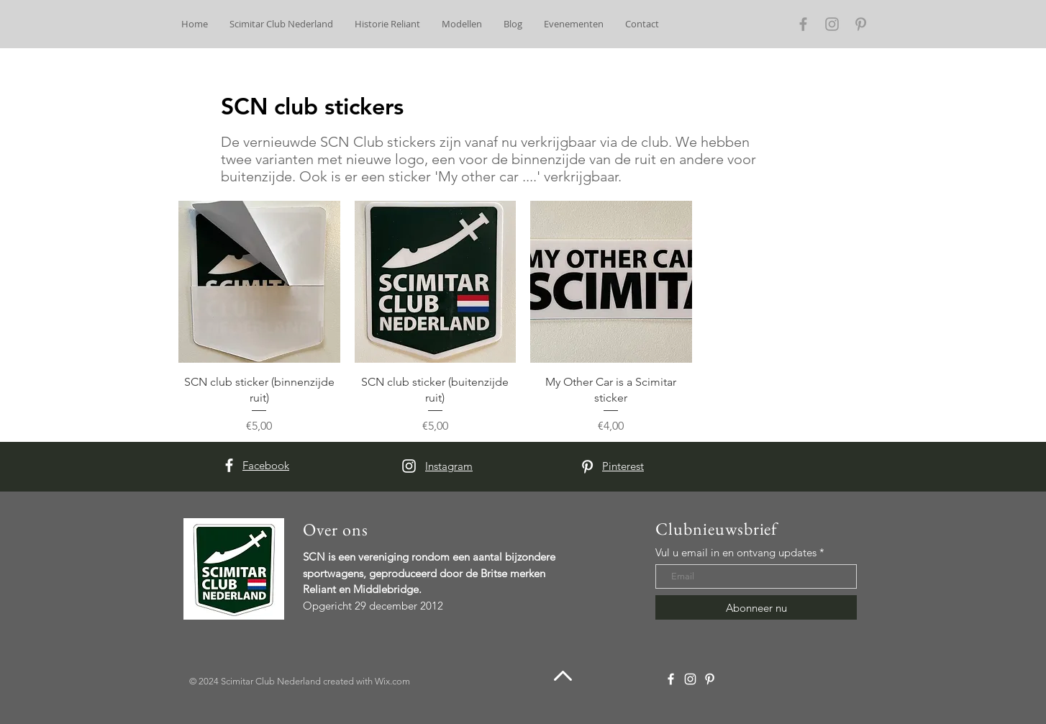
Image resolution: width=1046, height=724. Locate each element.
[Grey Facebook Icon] (803, 24)
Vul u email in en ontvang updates (736, 552)
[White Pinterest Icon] (587, 467)
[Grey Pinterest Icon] (861, 24)
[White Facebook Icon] (229, 465)
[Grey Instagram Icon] (832, 24)
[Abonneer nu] (756, 607)
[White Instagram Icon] (409, 466)
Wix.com (392, 681)
